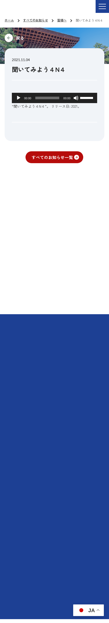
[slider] (47, 98)
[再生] (18, 98)
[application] (54, 98)
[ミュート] (76, 98)
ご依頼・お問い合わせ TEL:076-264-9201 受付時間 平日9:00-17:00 (68, 10)
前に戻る (54, 38)
